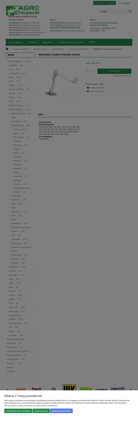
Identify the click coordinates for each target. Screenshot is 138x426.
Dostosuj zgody (41, 411)
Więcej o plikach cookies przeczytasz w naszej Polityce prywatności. (31, 405)
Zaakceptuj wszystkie (61, 411)
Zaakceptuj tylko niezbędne (18, 411)
